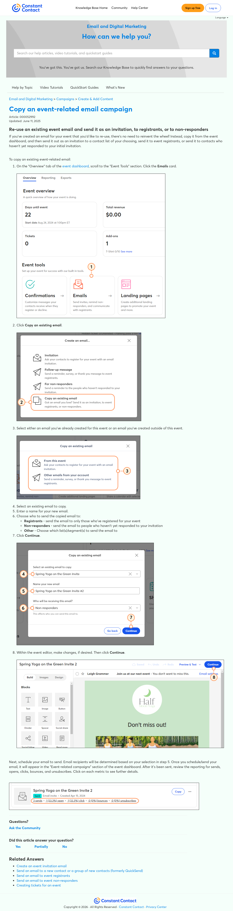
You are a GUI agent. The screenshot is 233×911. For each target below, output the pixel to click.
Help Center (139, 8)
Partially (41, 846)
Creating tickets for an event (39, 885)
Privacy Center (156, 907)
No (64, 846)
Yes (18, 846)
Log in (213, 8)
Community (119, 8)
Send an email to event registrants (43, 875)
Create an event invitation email (42, 866)
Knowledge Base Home (92, 8)
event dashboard (75, 166)
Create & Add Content (95, 99)
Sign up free (192, 8)
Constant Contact (131, 907)
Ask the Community (25, 828)
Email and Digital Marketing (31, 99)
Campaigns (65, 99)
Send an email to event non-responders (47, 880)
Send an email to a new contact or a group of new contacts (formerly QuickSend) (80, 871)
